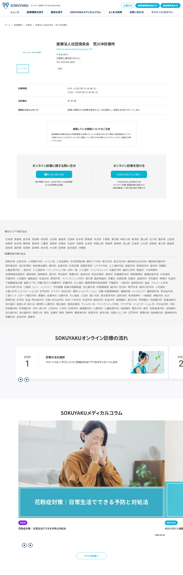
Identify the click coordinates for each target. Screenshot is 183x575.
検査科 (140, 270)
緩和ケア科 (30, 282)
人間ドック (10, 295)
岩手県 (26, 239)
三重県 (44, 243)
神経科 (163, 278)
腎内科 (122, 287)
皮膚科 (54, 312)
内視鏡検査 (103, 287)
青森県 (18, 239)
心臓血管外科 (111, 308)
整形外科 (137, 308)
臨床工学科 (129, 270)
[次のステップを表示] (26, 379)
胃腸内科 (144, 312)
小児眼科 (21, 278)
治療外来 (63, 295)
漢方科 (52, 274)
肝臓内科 (67, 282)
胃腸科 (41, 295)
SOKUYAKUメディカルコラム (85, 12)
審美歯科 (33, 278)
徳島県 (153, 243)
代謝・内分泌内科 (54, 300)
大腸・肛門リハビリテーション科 (21, 291)
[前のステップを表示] (20, 379)
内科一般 (72, 270)
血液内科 (21, 317)
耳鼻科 (131, 278)
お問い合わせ (136, 12)
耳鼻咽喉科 (170, 300)
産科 (46, 312)
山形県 (53, 239)
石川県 (153, 239)
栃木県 (79, 239)
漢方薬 (89, 278)
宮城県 (35, 239)
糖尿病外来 (153, 291)
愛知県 (35, 243)
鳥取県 (108, 243)
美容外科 (93, 312)
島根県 (117, 243)
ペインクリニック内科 (108, 304)
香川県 (161, 243)
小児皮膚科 (63, 261)
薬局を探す (57, 12)
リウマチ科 (125, 304)
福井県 (161, 239)
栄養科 (111, 278)
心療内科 (98, 308)
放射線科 (125, 308)
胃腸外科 (74, 274)
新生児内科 (120, 261)
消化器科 (10, 304)
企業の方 (128, 5)
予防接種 (58, 287)
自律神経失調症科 (15, 274)
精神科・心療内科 (45, 304)
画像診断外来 (151, 274)
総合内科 (66, 291)
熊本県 (44, 247)
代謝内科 (10, 278)
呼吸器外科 (25, 308)
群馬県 (88, 239)
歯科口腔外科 (146, 287)
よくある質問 (115, 12)
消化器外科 (25, 312)
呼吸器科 (143, 300)
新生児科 (107, 261)
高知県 (9, 247)
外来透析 (165, 274)
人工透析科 (39, 270)
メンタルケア (138, 291)
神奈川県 (125, 239)
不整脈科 (113, 282)
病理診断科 (86, 265)
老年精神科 (134, 295)
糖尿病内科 (81, 312)
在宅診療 (74, 265)
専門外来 (133, 287)
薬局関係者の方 (170, 5)
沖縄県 (82, 247)
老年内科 (104, 312)
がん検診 (79, 282)
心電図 (27, 287)
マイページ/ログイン (162, 12)
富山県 (144, 239)
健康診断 (126, 291)
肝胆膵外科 (142, 265)
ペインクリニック (99, 270)
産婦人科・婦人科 (26, 304)
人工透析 (84, 270)
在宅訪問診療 (77, 261)
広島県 (135, 243)
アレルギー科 (88, 304)
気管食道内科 (157, 308)
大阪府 (71, 243)
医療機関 (18, 24)
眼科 (61, 312)
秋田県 (44, 239)
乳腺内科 (44, 278)
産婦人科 (38, 312)
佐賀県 (26, 247)
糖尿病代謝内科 (156, 261)
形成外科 (73, 308)
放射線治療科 (40, 265)
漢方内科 (132, 300)
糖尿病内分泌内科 (137, 261)
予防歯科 (153, 278)
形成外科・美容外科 (93, 300)
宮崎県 (62, 247)
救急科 (109, 274)
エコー (35, 287)
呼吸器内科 (11, 308)
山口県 (144, 243)
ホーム (7, 24)
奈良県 (88, 243)
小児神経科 (151, 270)
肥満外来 (55, 278)
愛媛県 (170, 243)
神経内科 (158, 295)
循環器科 (121, 300)
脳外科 (114, 287)
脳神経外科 (171, 312)
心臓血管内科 (12, 270)
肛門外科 (133, 312)
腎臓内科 (10, 317)
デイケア (55, 291)
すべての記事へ (91, 555)
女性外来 (21, 261)
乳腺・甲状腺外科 (34, 300)
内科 (172, 304)
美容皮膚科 (74, 304)
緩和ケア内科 (93, 261)
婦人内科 (94, 295)
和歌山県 (99, 243)
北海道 (9, 239)
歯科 (145, 308)
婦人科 (43, 308)
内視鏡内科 (156, 300)
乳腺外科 (110, 300)
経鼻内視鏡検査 (72, 287)
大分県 (53, 247)
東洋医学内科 (108, 295)
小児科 (63, 308)
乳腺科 (172, 278)
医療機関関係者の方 (147, 5)
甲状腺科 (63, 274)
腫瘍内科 (130, 265)
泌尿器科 (171, 308)
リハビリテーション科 (144, 304)
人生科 (84, 295)
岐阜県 (18, 243)
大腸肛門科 (115, 270)
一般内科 (125, 282)
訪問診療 (122, 278)
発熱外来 (10, 261)
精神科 (69, 312)
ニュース (14, 12)
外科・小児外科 (73, 300)
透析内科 (122, 295)
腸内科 (52, 265)
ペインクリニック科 (56, 270)
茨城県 (29, 24)
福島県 (62, 239)
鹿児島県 (72, 247)
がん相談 (74, 295)
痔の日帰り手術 (13, 287)
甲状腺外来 (167, 291)
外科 (35, 308)
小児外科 (53, 308)
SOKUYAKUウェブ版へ (129, 174)
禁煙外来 (10, 300)
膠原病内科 (137, 282)
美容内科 (85, 274)
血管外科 (142, 278)
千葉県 (106, 239)
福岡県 (18, 247)
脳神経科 (42, 274)
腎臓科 (162, 265)
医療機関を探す (35, 12)
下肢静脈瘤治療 (13, 282)
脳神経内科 (157, 312)
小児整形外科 (35, 261)
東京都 (115, 239)
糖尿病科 (31, 274)
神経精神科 (136, 274)
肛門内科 (44, 291)
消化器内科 (11, 312)
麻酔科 (31, 317)
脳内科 (154, 265)
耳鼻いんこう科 (119, 312)
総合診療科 (98, 274)
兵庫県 (79, 243)
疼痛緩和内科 (121, 274)
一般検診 (147, 295)
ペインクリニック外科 (73, 278)
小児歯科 (160, 287)
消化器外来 (89, 287)
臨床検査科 (100, 278)
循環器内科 (85, 308)
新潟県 (135, 239)
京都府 (62, 243)
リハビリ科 (49, 261)
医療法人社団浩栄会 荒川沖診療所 (51, 24)
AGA (167, 295)
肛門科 (20, 300)
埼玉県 (97, 239)
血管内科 (63, 265)
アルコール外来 (159, 282)
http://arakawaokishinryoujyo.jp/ (73, 49)
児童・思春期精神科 (109, 291)
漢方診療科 (25, 265)
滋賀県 (53, 243)
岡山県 (126, 243)
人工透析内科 (116, 265)
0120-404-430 (56, 174)
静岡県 (26, 243)
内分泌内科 (162, 304)
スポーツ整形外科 (27, 295)
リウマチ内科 (101, 265)
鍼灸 (147, 282)
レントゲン (46, 287)
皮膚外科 (52, 295)
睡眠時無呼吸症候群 (96, 282)
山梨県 (170, 239)
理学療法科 (11, 265)
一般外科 (26, 270)
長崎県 (35, 247)
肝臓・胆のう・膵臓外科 (49, 282)
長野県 (9, 243)
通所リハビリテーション (85, 291)
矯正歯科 (61, 304)
